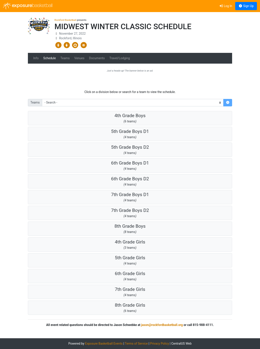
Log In (225, 6)
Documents (97, 58)
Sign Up (246, 6)
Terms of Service (136, 343)
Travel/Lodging (119, 58)
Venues (79, 58)
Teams (65, 58)
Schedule (49, 58)
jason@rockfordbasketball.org (162, 325)
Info (36, 58)
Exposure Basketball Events (104, 343)
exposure (27, 5)
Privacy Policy (159, 343)
